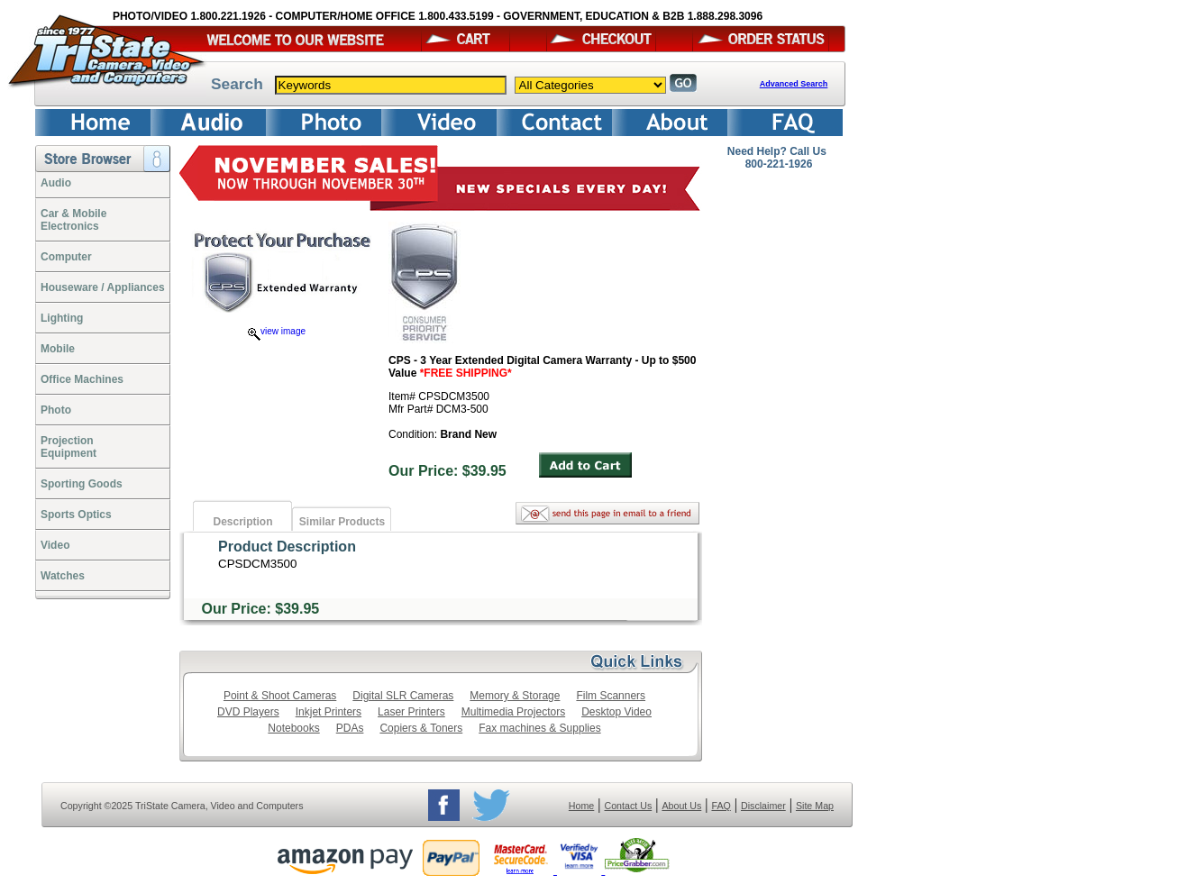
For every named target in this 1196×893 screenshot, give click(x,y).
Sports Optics (76, 514)
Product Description (287, 546)
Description (242, 521)
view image (277, 331)
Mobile (58, 348)
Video (55, 545)
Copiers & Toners (420, 728)
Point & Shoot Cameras (280, 695)
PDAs (350, 728)
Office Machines (82, 379)
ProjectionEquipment (68, 447)
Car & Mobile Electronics (73, 219)
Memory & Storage (515, 695)
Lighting (62, 318)
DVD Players (248, 712)
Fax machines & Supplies (539, 728)
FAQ (720, 805)
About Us (681, 805)
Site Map (815, 805)
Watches (63, 576)
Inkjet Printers (328, 712)
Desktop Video (616, 712)
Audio (56, 183)
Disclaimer (763, 805)
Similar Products (342, 521)
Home (581, 805)
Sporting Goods (82, 484)
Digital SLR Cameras (402, 695)
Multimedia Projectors (513, 712)
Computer (66, 257)
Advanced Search (794, 83)
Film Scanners (610, 695)
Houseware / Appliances (103, 287)
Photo (56, 410)
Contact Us (629, 805)
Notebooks (293, 728)
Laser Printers (411, 712)
